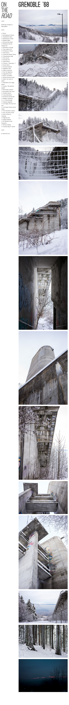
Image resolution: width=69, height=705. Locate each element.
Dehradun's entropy (7, 47)
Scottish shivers (6, 93)
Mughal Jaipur (5, 40)
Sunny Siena (5, 65)
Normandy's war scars (7, 91)
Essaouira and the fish (7, 96)
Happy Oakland (6, 119)
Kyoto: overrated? (6, 75)
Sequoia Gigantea (6, 102)
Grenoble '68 (5, 59)
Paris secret (5, 58)
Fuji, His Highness (6, 72)
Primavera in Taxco (7, 51)
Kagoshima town (6, 74)
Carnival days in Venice (8, 126)
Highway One (5, 117)
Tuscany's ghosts (6, 66)
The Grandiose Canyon (8, 110)
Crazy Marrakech (6, 95)
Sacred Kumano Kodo (7, 77)
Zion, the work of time (7, 112)
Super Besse (5, 61)
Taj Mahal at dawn (6, 37)
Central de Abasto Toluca (8, 54)
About (3, 33)
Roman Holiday (6, 124)
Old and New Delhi (7, 42)
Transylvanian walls (7, 56)
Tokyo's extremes (6, 70)
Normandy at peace (7, 89)
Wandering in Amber (7, 38)
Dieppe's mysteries (7, 98)
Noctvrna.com (5, 133)
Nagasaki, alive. (6, 68)
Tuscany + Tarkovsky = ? (8, 63)
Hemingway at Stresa (7, 35)
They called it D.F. (6, 49)
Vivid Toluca (5, 52)
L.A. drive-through (6, 100)
